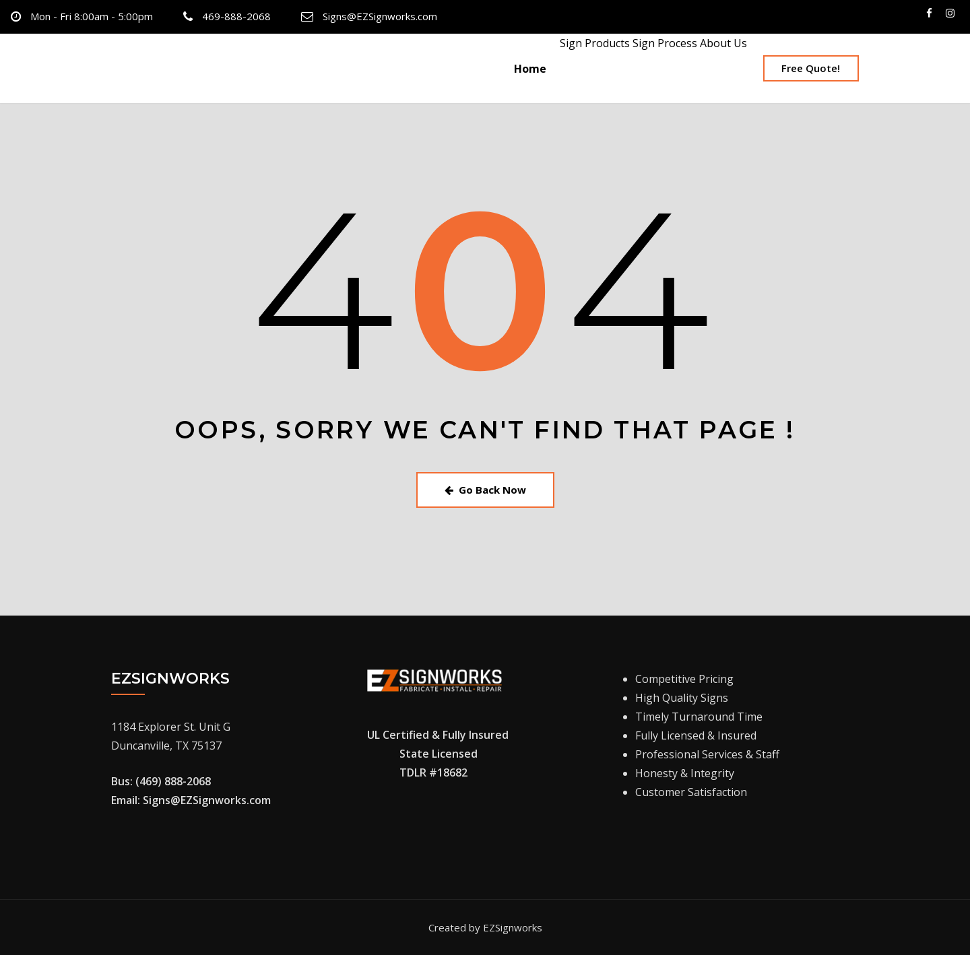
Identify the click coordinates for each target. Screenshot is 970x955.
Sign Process (663, 43)
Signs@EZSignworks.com (380, 16)
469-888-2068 (236, 16)
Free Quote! (810, 68)
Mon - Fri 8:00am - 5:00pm (91, 16)
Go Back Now (485, 489)
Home (530, 68)
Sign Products (593, 43)
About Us (722, 43)
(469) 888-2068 (173, 781)
